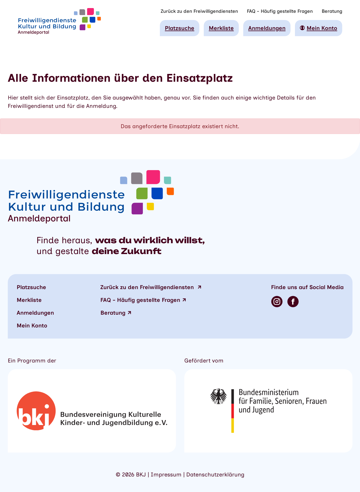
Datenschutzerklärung (215, 474)
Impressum (166, 474)
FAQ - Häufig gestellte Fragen (280, 11)
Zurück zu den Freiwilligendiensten (199, 11)
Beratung (332, 11)
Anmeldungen (266, 28)
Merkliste (221, 28)
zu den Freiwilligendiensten (147, 287)
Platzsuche (179, 28)
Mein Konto (32, 325)
